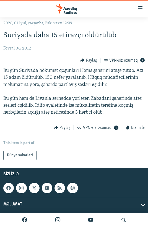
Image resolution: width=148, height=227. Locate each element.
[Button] (88, 60)
